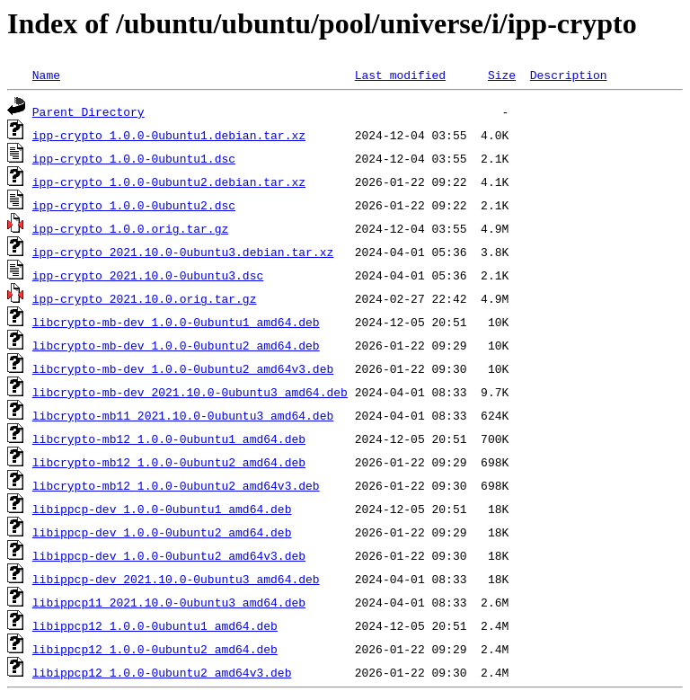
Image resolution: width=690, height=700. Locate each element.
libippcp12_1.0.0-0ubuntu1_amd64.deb (155, 625)
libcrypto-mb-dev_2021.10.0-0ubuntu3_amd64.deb (190, 392)
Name (46, 74)
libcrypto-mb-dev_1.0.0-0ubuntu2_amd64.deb (176, 345)
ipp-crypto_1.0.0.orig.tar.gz (130, 228)
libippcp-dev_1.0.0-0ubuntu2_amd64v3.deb (168, 555)
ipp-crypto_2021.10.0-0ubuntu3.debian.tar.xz (182, 252)
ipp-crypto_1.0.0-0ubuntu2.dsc (133, 205)
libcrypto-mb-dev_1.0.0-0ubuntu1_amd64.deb (176, 322)
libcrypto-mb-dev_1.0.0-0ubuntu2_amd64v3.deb (182, 368)
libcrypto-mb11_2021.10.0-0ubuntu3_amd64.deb (182, 415)
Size (502, 74)
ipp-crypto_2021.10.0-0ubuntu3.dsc (147, 275)
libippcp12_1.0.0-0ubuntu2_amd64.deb (155, 649)
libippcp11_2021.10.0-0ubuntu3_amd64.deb (168, 602)
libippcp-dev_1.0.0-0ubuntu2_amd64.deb (162, 532)
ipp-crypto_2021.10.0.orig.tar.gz (144, 298)
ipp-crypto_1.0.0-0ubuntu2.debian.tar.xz (168, 181)
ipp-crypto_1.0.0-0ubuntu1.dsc (133, 158)
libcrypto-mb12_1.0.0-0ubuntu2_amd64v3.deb (176, 485)
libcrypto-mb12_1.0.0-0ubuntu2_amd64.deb (168, 462)
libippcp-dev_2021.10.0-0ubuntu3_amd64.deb (176, 579)
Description (568, 74)
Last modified (400, 74)
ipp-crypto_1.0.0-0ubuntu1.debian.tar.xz (168, 135)
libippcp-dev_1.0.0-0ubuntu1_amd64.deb (162, 509)
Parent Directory (88, 111)
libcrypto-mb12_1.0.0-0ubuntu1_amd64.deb (168, 438)
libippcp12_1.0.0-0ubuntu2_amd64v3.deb (162, 672)
